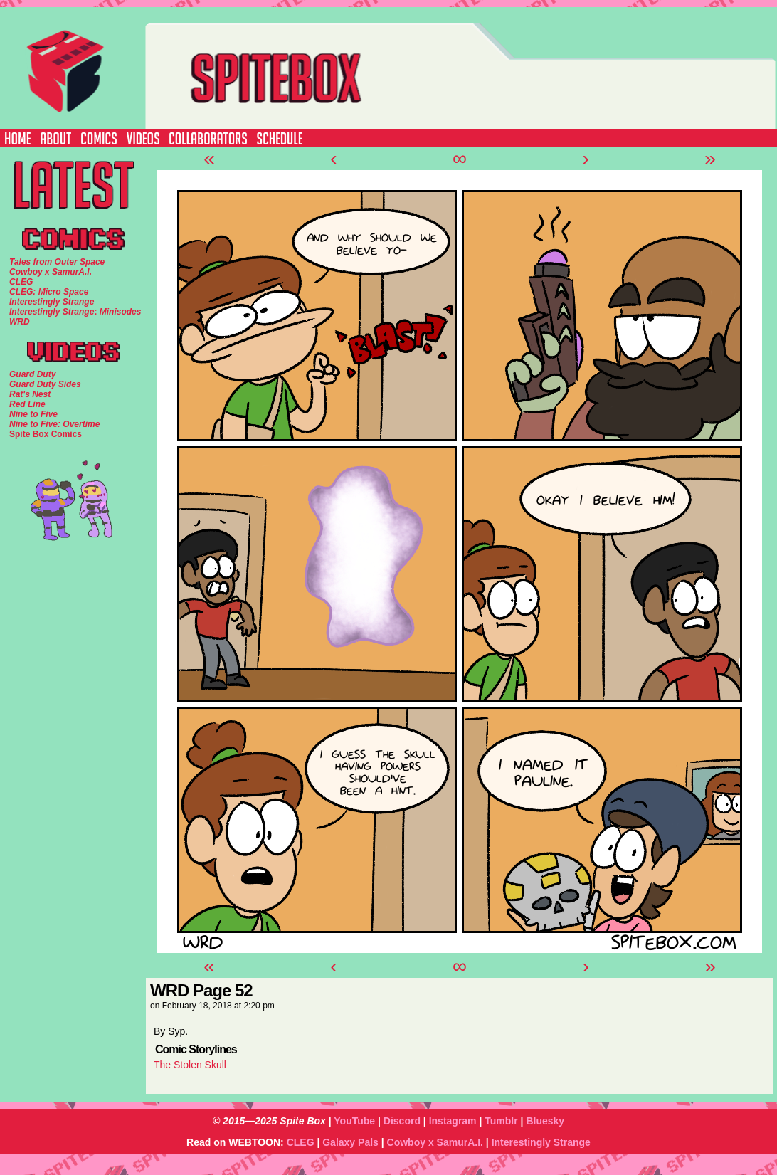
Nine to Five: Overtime (54, 424)
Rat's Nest (30, 394)
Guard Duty (32, 374)
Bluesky (545, 1121)
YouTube (354, 1121)
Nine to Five (33, 414)
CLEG (300, 1142)
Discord (402, 1121)
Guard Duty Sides (45, 384)
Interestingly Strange (541, 1142)
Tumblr (501, 1121)
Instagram (453, 1121)
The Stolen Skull (190, 1064)
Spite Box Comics (45, 434)
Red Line (27, 404)
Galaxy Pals (350, 1142)
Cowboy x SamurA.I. (435, 1142)
